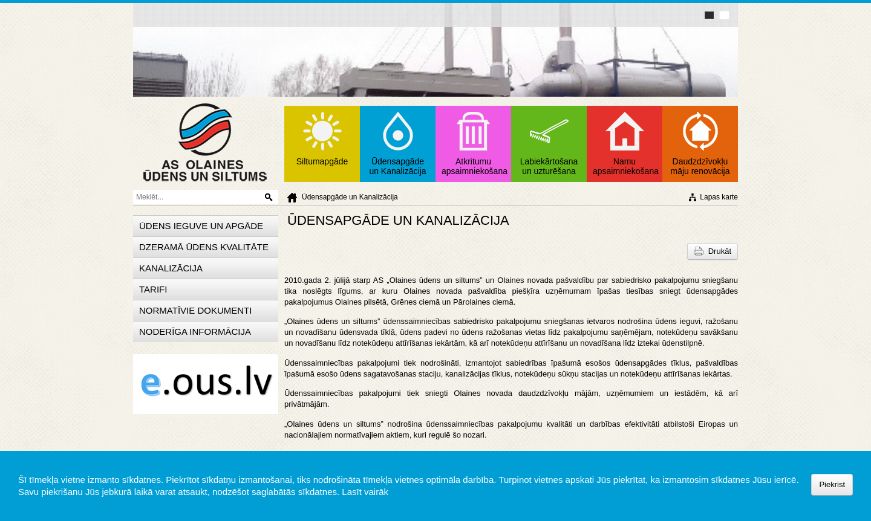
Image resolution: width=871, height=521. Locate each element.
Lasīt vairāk (365, 492)
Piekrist (832, 484)
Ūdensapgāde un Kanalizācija (350, 197)
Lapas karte (719, 197)
